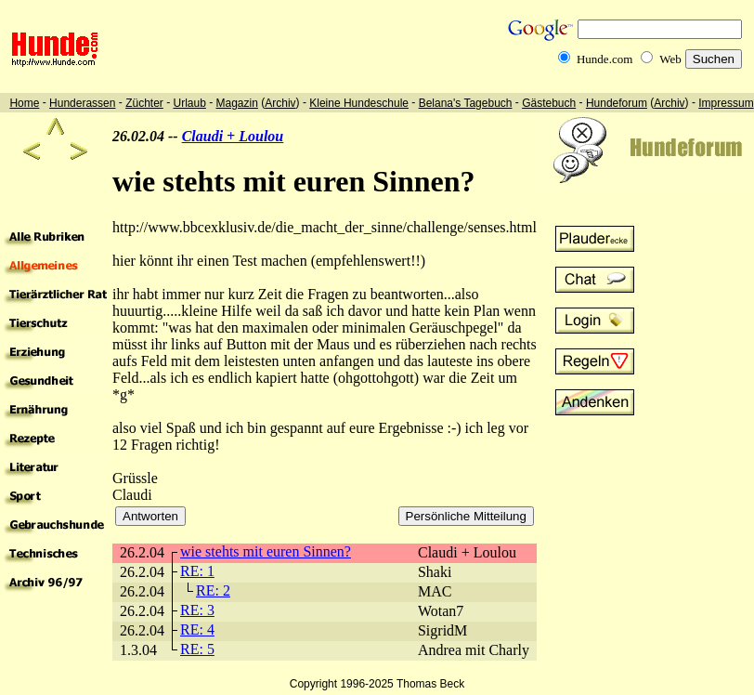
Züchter (144, 103)
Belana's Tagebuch (466, 103)
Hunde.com (604, 59)
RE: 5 (197, 649)
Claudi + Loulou (233, 136)
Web (670, 59)
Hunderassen (82, 103)
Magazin (237, 103)
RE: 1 (197, 571)
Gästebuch (549, 103)
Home (24, 103)
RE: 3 (197, 610)
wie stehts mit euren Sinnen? (265, 551)
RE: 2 (213, 590)
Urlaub (189, 103)
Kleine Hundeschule (359, 103)
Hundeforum (616, 103)
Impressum (725, 103)
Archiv (280, 103)
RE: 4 (197, 629)
